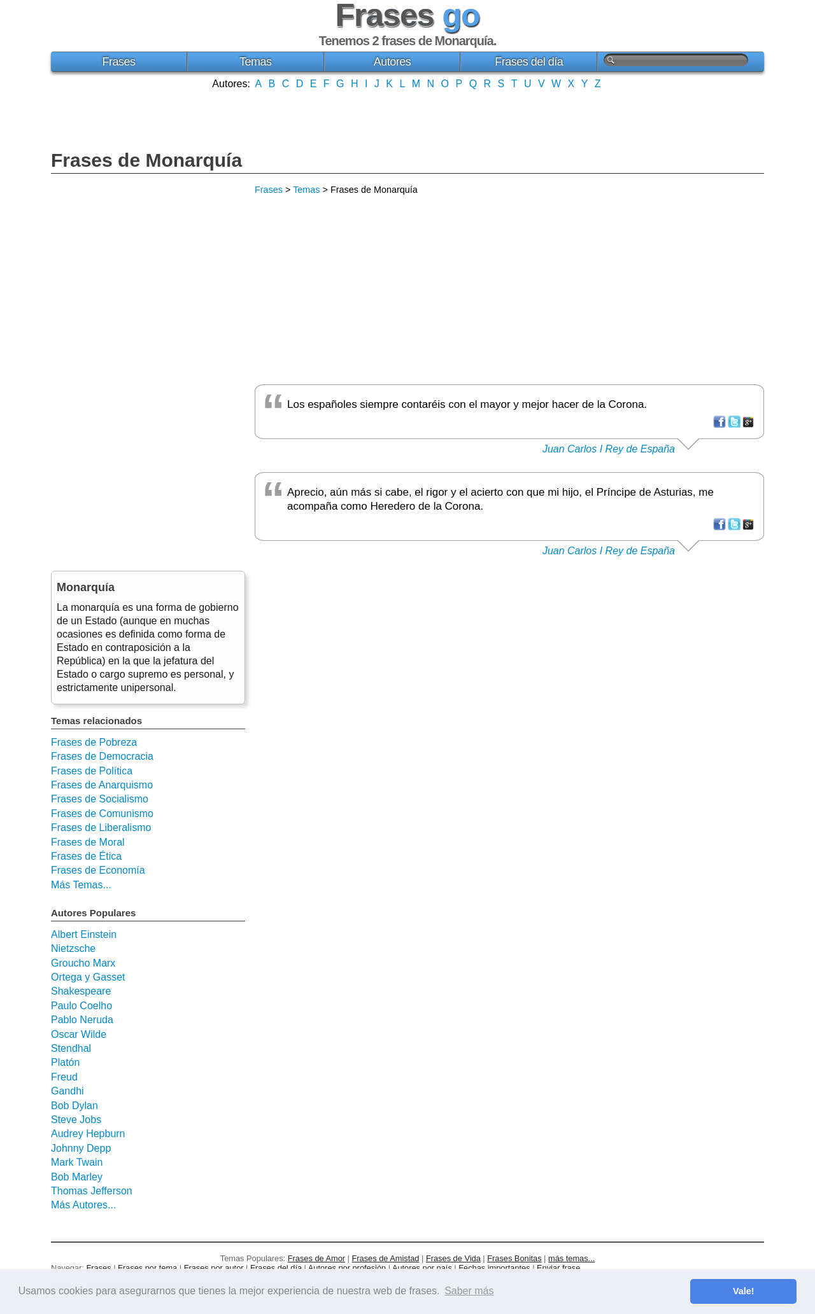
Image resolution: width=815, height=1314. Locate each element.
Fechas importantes (494, 1268)
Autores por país (422, 1268)
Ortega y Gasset (88, 977)
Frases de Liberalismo (101, 827)
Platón (65, 1062)
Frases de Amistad (386, 1258)
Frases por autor (214, 1268)
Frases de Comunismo (102, 813)
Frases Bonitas (514, 1258)
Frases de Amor (316, 1258)
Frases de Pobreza (94, 742)
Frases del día (529, 61)
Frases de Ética (86, 856)
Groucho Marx (83, 963)
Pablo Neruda (82, 1019)
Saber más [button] (468, 1290)
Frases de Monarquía (146, 160)
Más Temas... (81, 884)
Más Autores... (83, 1204)
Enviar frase (558, 1268)
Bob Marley (77, 1176)
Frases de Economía (98, 870)
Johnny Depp (81, 1148)
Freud (64, 1077)
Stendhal (71, 1048)
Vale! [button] (744, 1291)
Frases (118, 61)
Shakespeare (81, 991)
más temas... (571, 1258)
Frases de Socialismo (99, 798)
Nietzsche (73, 948)
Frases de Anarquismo (102, 784)
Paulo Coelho (81, 1005)
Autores (392, 61)
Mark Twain (77, 1162)
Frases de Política (91, 770)
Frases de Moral (88, 842)
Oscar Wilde (78, 1034)
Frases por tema (147, 1268)
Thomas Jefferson (91, 1190)
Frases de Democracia (102, 756)
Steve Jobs (76, 1119)
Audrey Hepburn (88, 1133)
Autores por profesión (347, 1268)
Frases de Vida (453, 1258)
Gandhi (67, 1091)
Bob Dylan (74, 1105)
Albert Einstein (84, 934)
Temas (255, 61)
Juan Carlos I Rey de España (608, 449)
